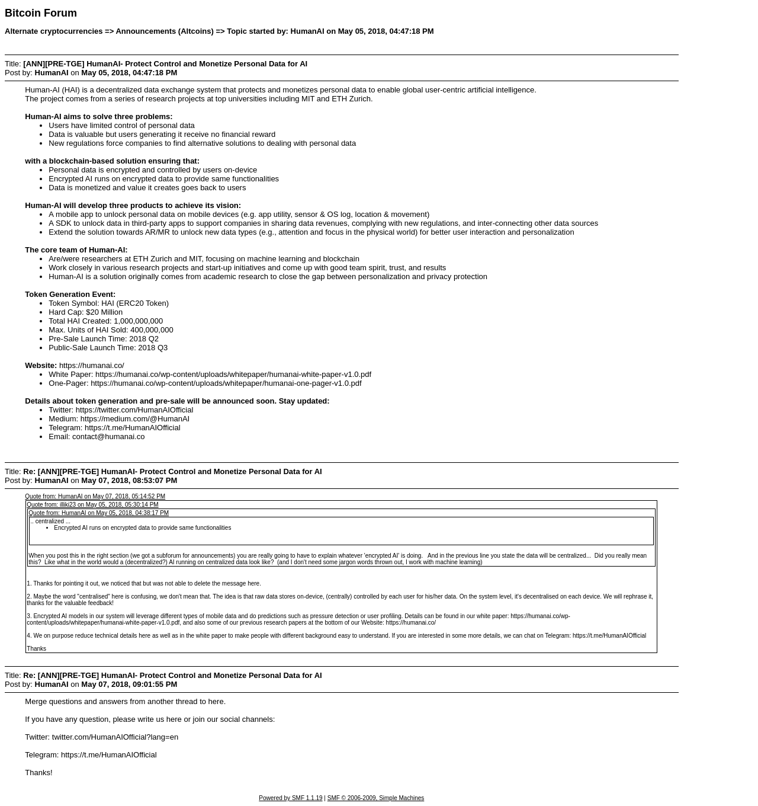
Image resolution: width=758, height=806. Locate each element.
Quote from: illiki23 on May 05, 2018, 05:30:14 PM (92, 504)
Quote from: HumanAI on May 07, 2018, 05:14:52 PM (95, 496)
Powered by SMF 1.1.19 (290, 798)
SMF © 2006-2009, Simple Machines (376, 798)
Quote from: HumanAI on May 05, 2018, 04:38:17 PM (98, 513)
